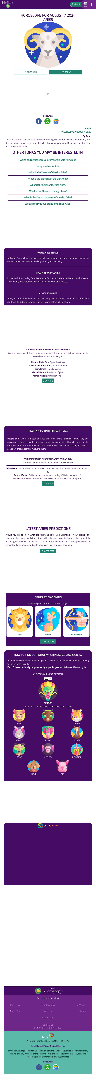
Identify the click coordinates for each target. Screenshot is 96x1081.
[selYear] (48, 678)
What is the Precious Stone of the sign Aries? (48, 204)
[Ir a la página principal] (8, 832)
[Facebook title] (39, 121)
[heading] (48, 381)
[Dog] (33, 768)
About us (61, 1045)
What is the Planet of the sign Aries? (48, 191)
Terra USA (15, 1011)
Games (82, 1011)
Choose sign (48, 641)
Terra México (80, 1004)
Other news (48, 1017)
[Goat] (19, 751)
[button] (85, 4)
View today (65, 72)
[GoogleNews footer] (56, 1067)
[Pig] (62, 768)
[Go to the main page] (8, 4)
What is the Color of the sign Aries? (48, 185)
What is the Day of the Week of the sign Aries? (48, 197)
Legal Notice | (37, 1045)
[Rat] (19, 717)
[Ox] (48, 717)
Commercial (41, 1028)
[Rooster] (77, 751)
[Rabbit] (19, 734)
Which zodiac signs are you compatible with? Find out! (48, 160)
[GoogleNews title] (56, 121)
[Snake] (48, 734)
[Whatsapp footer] (47, 1067)
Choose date (48, 551)
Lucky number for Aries (48, 166)
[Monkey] (48, 751)
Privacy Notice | (50, 1045)
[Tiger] (77, 717)
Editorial (56, 1028)
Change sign (30, 72)
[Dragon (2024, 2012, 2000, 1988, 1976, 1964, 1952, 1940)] (48, 694)
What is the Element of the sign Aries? (48, 179)
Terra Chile (15, 1004)
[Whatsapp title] (47, 121)
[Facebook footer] (39, 1067)
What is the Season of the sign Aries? (48, 172)
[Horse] (77, 734)
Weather (48, 1011)
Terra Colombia (48, 1004)
